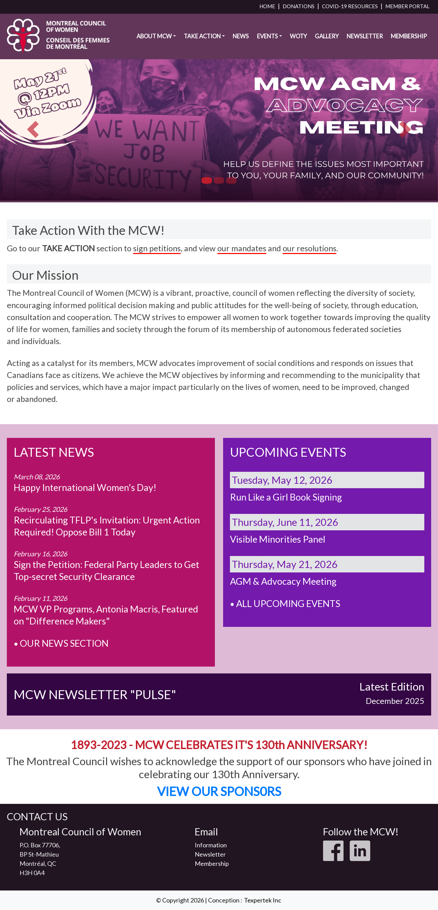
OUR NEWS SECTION (64, 643)
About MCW (154, 36)
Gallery (327, 36)
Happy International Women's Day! (85, 487)
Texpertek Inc (262, 900)
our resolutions (309, 248)
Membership (409, 36)
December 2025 (395, 701)
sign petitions (157, 248)
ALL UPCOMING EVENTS (288, 603)
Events (267, 36)
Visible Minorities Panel (277, 539)
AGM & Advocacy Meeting (283, 581)
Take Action (202, 36)
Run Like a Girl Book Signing (286, 497)
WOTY (298, 36)
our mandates (241, 248)
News (241, 36)
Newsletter (365, 36)
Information (211, 845)
